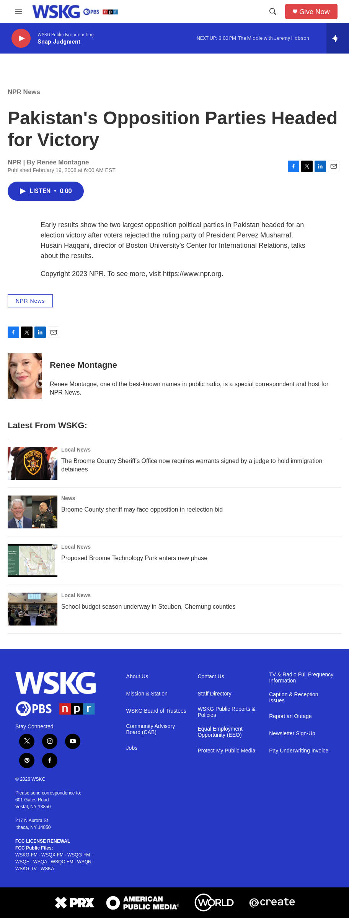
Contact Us (210, 676)
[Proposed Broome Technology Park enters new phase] (32, 560)
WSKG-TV (26, 868)
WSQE (22, 861)
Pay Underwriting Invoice (298, 751)
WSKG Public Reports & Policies (226, 712)
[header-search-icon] (273, 11)
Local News (76, 450)
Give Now (314, 12)
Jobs (132, 748)
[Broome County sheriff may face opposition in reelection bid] (32, 512)
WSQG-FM (78, 855)
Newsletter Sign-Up (292, 733)
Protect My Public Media (226, 751)
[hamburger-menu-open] (18, 11)
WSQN (84, 861)
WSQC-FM (62, 861)
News (68, 498)
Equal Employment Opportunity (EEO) (220, 732)
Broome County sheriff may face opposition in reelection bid (142, 509)
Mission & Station (147, 694)
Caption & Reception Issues (293, 698)
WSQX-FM (52, 855)
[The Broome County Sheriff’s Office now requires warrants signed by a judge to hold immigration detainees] (32, 463)
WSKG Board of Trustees (156, 711)
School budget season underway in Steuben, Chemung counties (148, 606)
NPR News (24, 92)
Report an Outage (290, 716)
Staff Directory (214, 694)
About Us (137, 676)
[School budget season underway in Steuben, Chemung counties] (32, 609)
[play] (21, 38)
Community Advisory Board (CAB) (150, 729)
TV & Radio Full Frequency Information (301, 678)
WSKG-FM (26, 855)
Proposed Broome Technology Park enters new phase (134, 558)
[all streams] (337, 38)
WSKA (47, 868)
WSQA (40, 861)
